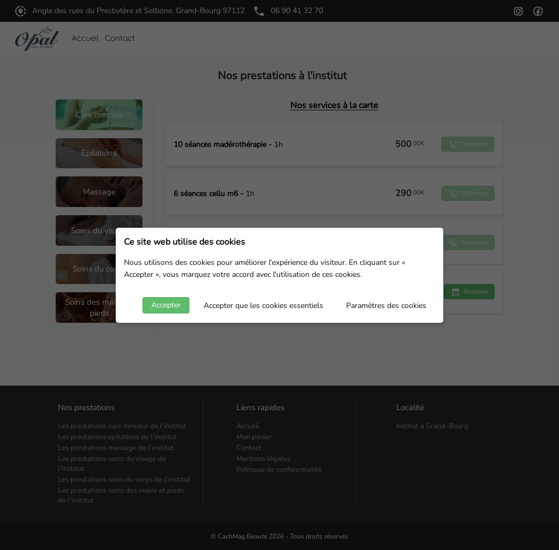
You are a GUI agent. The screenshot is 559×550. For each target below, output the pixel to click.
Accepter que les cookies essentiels (263, 305)
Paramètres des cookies (386, 305)
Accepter (166, 305)
